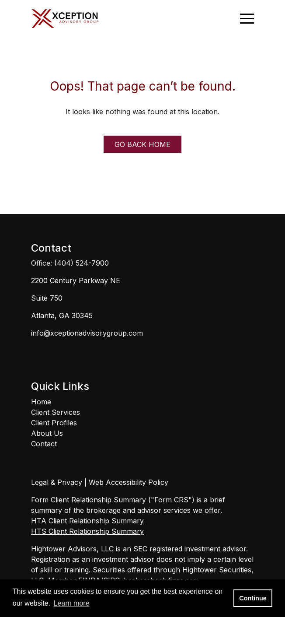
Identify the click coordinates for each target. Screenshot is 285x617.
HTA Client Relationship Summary (87, 520)
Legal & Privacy (56, 482)
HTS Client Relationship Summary (87, 531)
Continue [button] (252, 598)
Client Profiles (54, 422)
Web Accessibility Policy (128, 482)
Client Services (55, 412)
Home (41, 401)
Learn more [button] (72, 603)
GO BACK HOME (142, 144)
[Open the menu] (247, 19)
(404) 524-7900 (81, 263)
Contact (44, 443)
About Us (47, 433)
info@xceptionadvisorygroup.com (87, 333)
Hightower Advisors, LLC (72, 548)
